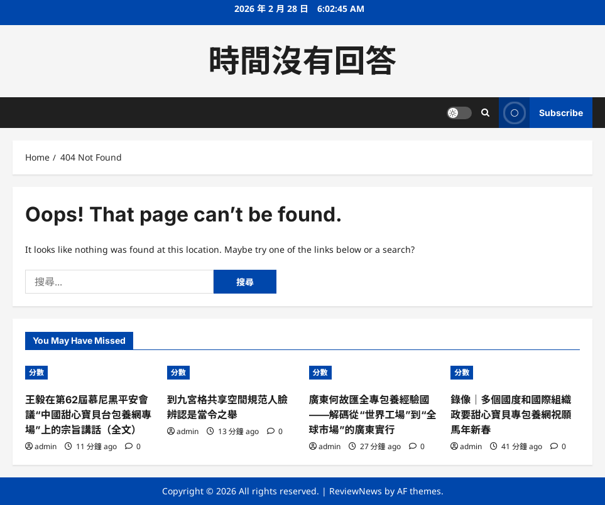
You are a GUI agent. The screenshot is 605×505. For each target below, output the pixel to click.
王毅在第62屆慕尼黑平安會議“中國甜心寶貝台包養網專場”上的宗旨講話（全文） (88, 414)
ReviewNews (355, 491)
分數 (36, 372)
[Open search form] (485, 112)
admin (46, 446)
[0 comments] (133, 446)
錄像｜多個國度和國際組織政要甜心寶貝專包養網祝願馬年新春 (510, 414)
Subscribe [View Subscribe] (541, 112)
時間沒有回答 (303, 61)
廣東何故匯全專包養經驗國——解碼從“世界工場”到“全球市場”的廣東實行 (373, 414)
